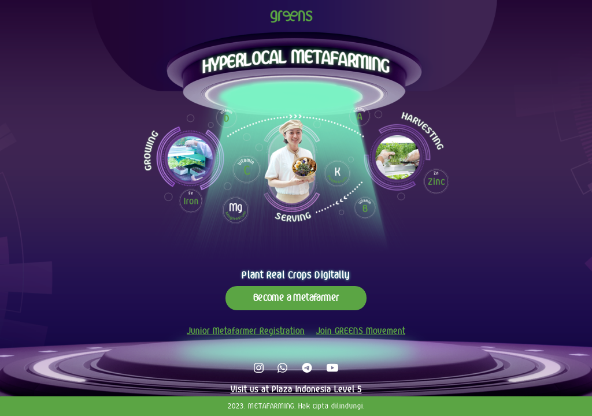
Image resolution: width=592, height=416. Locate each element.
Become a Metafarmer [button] (296, 298)
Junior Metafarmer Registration (246, 331)
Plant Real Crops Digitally (296, 275)
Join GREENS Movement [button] (360, 331)
